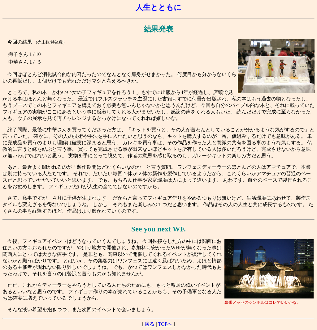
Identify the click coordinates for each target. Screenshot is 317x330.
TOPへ (165, 324)
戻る (149, 324)
